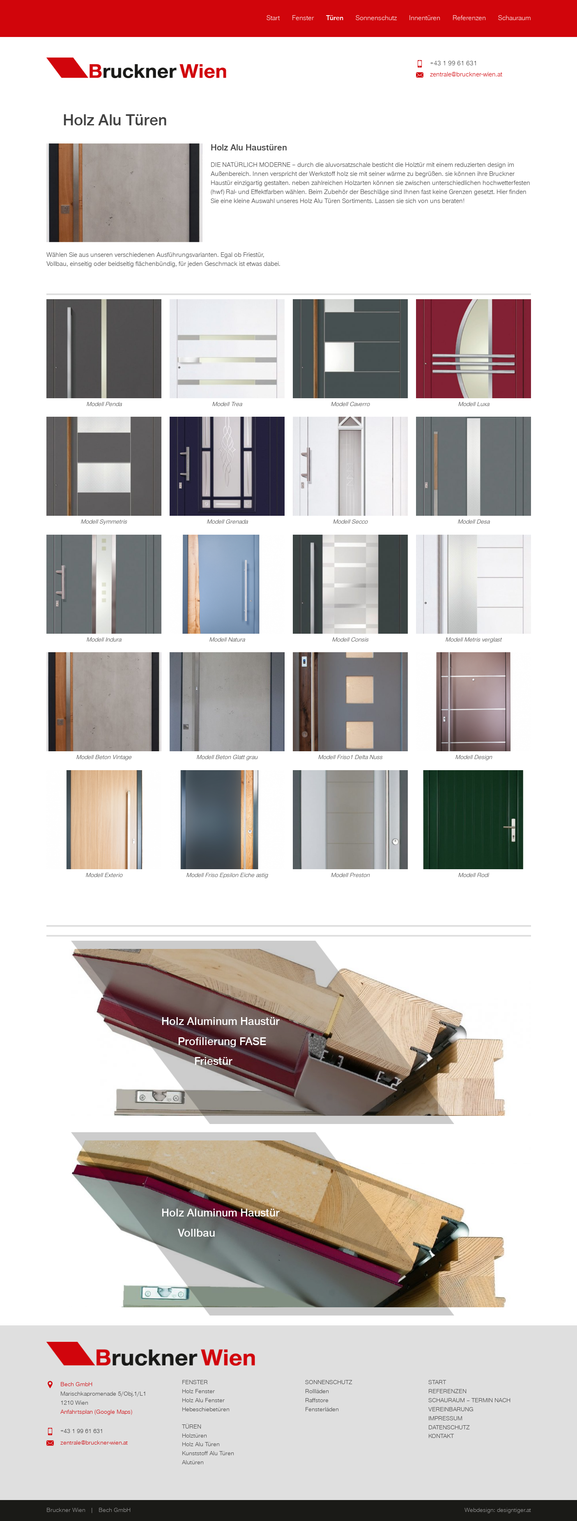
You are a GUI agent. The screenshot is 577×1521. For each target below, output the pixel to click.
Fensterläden (322, 1409)
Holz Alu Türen (201, 1444)
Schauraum (514, 18)
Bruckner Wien (149, 68)
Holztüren (194, 1436)
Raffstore (317, 1400)
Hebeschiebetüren (206, 1409)
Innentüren (424, 18)
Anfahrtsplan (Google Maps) (96, 1412)
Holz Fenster (198, 1391)
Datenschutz (449, 1427)
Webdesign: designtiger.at (497, 1510)
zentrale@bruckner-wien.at (466, 75)
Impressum (445, 1418)
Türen (334, 18)
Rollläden (317, 1391)
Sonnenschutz (376, 18)
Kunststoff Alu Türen (208, 1453)
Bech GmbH (76, 1384)
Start (273, 18)
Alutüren (193, 1462)
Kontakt (441, 1436)
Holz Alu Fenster (203, 1400)
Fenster (303, 18)
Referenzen (469, 18)
